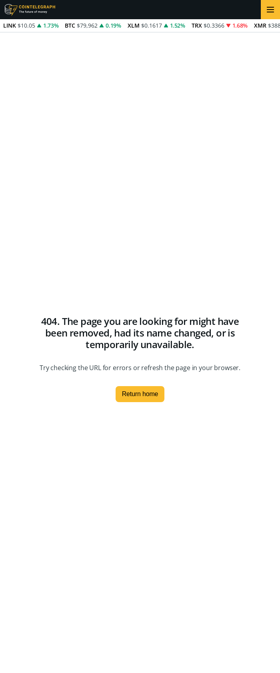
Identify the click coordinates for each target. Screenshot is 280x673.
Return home (140, 394)
